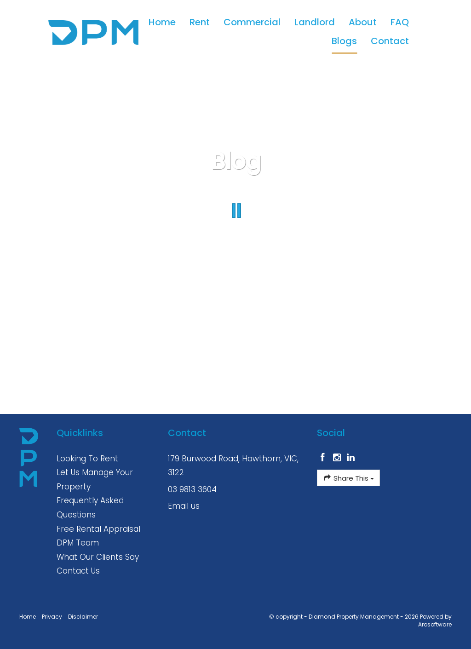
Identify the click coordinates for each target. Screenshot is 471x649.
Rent (200, 22)
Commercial (252, 22)
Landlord (314, 22)
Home (162, 22)
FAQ (400, 22)
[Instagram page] (338, 458)
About (363, 22)
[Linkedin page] (351, 458)
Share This (348, 478)
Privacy (52, 616)
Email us (184, 505)
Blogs (344, 40)
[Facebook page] (324, 458)
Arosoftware (435, 624)
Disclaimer (83, 616)
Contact (390, 40)
